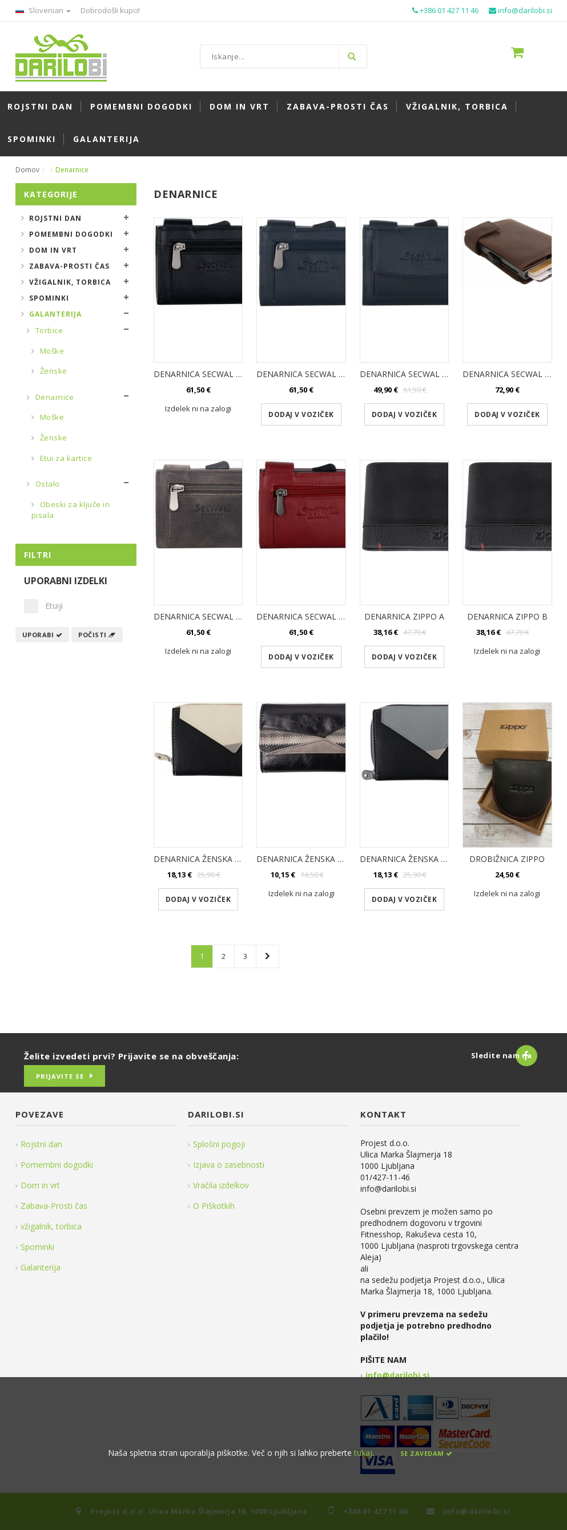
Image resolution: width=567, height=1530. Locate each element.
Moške (51, 351)
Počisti (97, 634)
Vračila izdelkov (221, 1185)
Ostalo (46, 484)
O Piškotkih (214, 1205)
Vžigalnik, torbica (70, 282)
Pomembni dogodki (71, 234)
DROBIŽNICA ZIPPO (507, 858)
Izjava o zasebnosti (228, 1164)
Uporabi (42, 634)
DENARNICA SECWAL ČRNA (206, 374)
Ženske (52, 371)
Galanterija (55, 314)
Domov (27, 170)
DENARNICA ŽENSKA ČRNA (307, 858)
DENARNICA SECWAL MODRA (312, 374)
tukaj (363, 1452)
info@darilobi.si (397, 1375)
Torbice (48, 330)
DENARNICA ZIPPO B (507, 616)
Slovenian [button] (43, 10)
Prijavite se (60, 1076)
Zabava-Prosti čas (69, 266)
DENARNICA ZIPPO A (404, 616)
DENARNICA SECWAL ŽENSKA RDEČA (326, 616)
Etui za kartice (65, 458)
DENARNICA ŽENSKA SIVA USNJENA (427, 858)
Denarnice (53, 397)
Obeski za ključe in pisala (70, 510)
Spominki (49, 298)
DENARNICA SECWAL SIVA (203, 616)
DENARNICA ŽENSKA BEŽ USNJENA (220, 858)
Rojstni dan (55, 218)
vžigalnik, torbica (51, 1226)
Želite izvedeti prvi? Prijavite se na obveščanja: (131, 1056)
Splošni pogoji (219, 1144)
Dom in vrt (53, 250)
